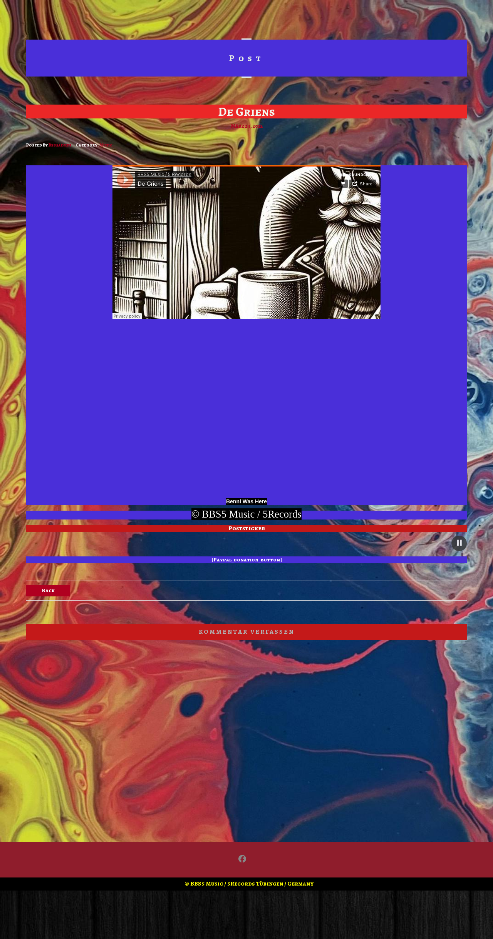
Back (48, 590)
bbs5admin (60, 145)
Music (105, 145)
